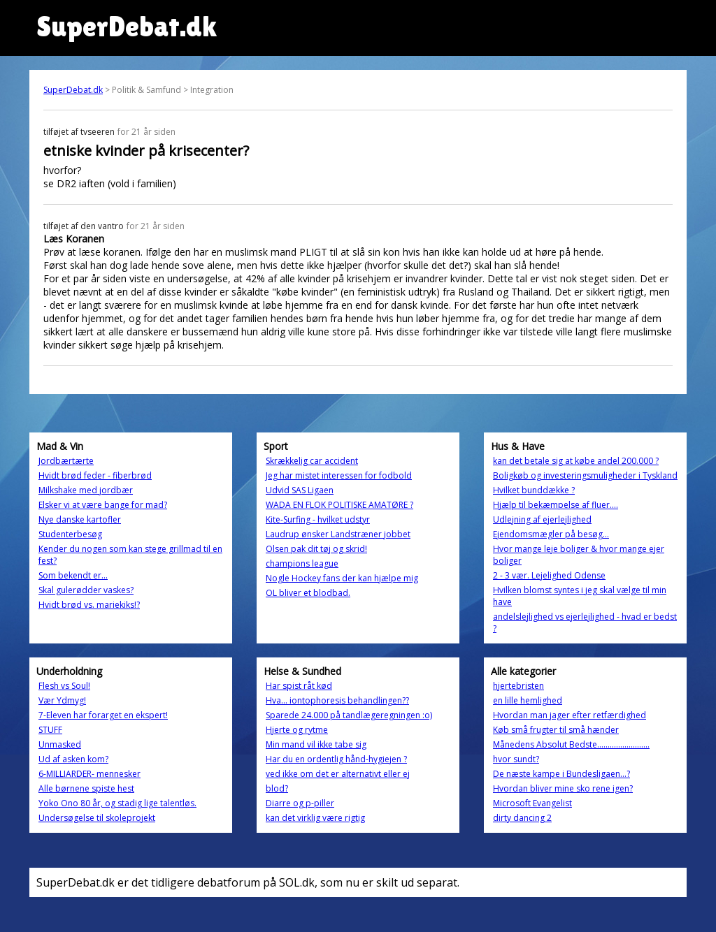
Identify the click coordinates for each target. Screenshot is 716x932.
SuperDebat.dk (73, 90)
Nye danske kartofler (79, 519)
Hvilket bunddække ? (534, 490)
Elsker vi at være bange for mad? (102, 505)
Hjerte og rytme (297, 730)
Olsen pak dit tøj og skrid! (316, 549)
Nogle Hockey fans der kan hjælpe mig (342, 578)
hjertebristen (518, 686)
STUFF (50, 730)
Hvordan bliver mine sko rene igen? (563, 788)
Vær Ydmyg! (62, 700)
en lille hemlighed (527, 700)
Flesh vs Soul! (64, 686)
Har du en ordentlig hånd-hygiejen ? (336, 759)
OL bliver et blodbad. (308, 593)
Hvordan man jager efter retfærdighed (569, 715)
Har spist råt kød (299, 686)
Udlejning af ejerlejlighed (542, 519)
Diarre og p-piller (300, 803)
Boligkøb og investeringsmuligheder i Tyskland (585, 475)
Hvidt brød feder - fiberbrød (95, 475)
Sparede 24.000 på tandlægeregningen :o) (349, 715)
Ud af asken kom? (73, 759)
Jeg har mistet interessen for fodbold (339, 475)
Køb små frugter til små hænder (556, 730)
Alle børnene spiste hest (86, 788)
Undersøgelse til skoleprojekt (96, 818)
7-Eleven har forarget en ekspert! (103, 715)
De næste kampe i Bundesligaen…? (561, 774)
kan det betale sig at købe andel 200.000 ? (576, 461)
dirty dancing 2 (522, 818)
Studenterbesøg (70, 534)
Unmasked (59, 744)
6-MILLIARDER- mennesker (89, 774)
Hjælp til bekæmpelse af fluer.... (555, 505)
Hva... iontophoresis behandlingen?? (337, 700)
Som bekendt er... (73, 575)
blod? (277, 788)
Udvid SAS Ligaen (300, 490)
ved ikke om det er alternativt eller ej (338, 774)
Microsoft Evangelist (532, 803)
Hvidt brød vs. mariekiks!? (89, 605)
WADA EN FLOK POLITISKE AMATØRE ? (339, 505)
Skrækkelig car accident (312, 461)
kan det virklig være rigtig (315, 818)
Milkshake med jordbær (85, 490)
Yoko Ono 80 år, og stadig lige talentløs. (117, 803)
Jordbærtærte (66, 461)
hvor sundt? (516, 759)
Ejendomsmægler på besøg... (551, 534)
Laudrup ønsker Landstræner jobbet (338, 534)
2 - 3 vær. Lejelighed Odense (549, 575)
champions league (302, 563)
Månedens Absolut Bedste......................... (571, 744)
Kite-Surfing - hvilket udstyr (318, 519)
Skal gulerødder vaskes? (86, 590)
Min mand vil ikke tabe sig (316, 744)
